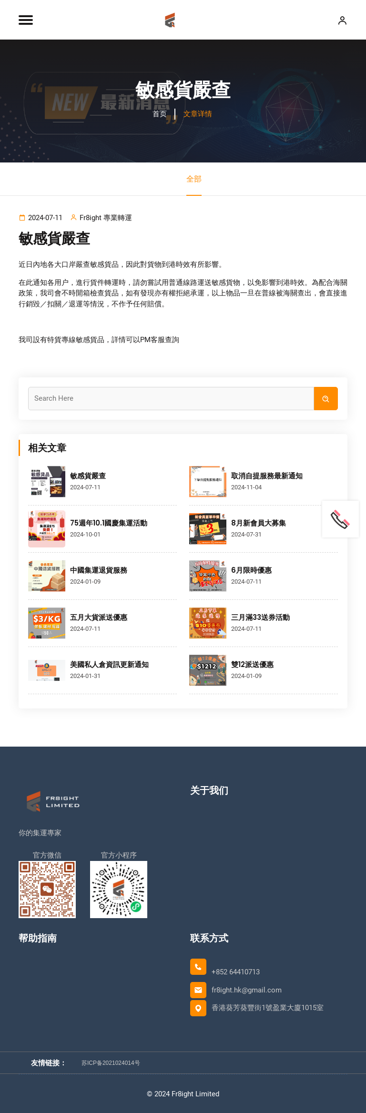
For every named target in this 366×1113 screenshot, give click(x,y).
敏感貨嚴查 (88, 475)
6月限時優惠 (251, 570)
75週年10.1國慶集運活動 (108, 522)
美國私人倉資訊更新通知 (109, 664)
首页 (159, 114)
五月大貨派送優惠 (98, 617)
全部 (194, 185)
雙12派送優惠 (252, 664)
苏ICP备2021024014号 (110, 1062)
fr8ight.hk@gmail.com (247, 989)
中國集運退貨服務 (98, 570)
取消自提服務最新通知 (267, 475)
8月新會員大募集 (258, 522)
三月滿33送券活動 (260, 617)
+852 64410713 (236, 971)
